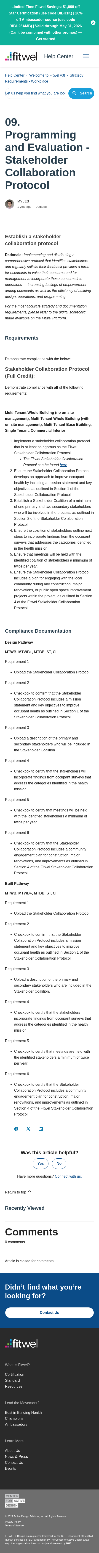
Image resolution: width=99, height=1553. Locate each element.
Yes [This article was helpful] (40, 1163)
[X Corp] (28, 1129)
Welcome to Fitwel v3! (47, 75)
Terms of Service (14, 1525)
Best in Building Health (23, 1413)
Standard (12, 1380)
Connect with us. (68, 1176)
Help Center (14, 75)
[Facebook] (16, 1129)
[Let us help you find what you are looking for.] (49, 93)
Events (10, 1468)
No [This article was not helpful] (59, 1163)
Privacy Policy (13, 1521)
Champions (14, 1418)
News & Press (16, 1457)
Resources (13, 1386)
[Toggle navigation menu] (86, 56)
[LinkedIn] (41, 1129)
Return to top (18, 1191)
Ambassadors (16, 1424)
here (63, 465)
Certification (14, 1374)
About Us (12, 1451)
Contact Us (49, 1313)
